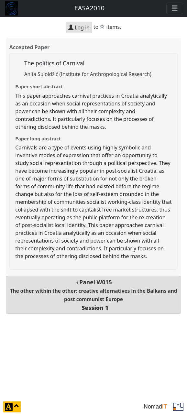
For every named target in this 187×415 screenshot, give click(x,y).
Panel (93, 294)
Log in (79, 27)
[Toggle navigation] (174, 8)
